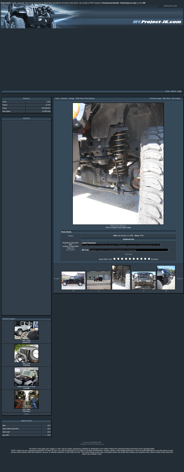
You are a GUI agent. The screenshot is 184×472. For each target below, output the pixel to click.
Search (173, 91)
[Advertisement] (92, 58)
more (26, 414)
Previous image (155, 98)
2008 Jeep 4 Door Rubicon (85, 98)
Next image (176, 98)
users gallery (70, 250)
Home (167, 91)
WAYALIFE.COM (170, 6)
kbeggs (71, 98)
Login (179, 91)
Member (64, 98)
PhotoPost (94, 442)
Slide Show (166, 98)
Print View (128, 254)
